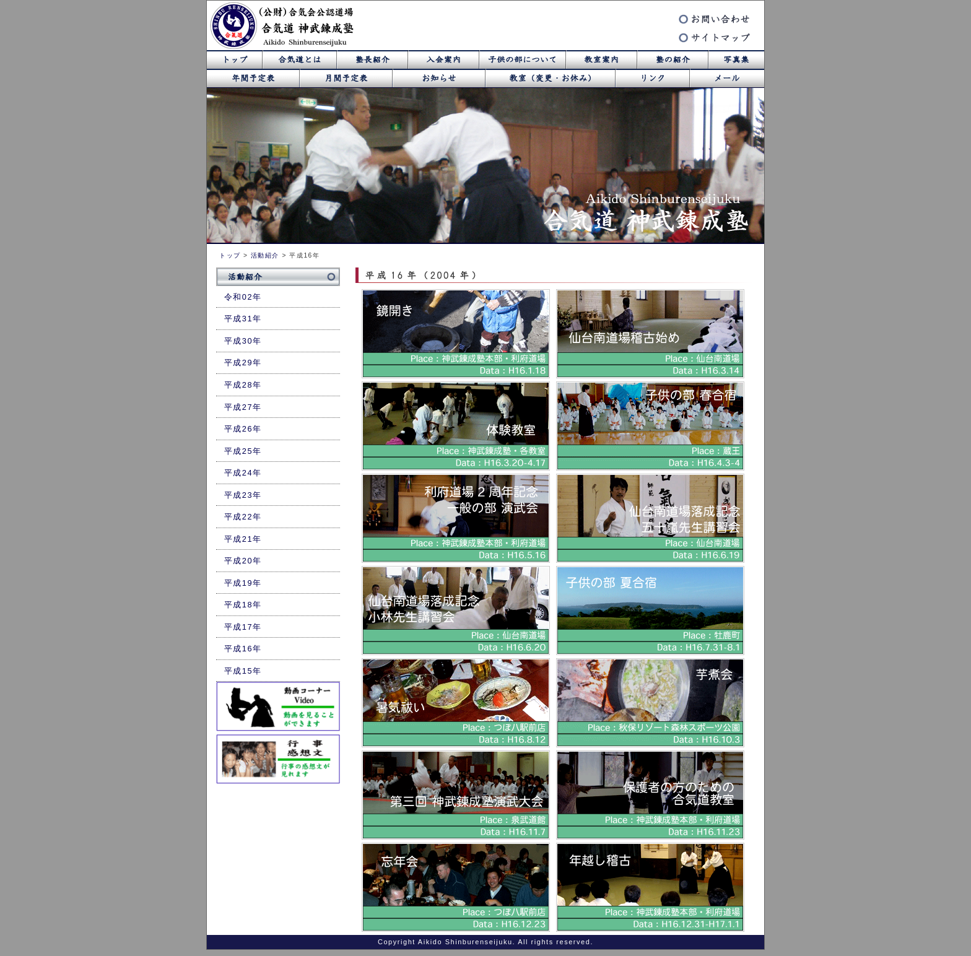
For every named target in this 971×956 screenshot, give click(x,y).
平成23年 (243, 495)
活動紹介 (265, 255)
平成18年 (243, 604)
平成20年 (243, 560)
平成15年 (243, 671)
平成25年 (243, 451)
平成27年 (243, 407)
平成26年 (243, 428)
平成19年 (243, 583)
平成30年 (243, 340)
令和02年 (243, 297)
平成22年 (243, 516)
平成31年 (243, 318)
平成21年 (243, 539)
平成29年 (243, 362)
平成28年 (243, 384)
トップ (230, 255)
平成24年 (243, 472)
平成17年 (243, 627)
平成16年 (243, 648)
